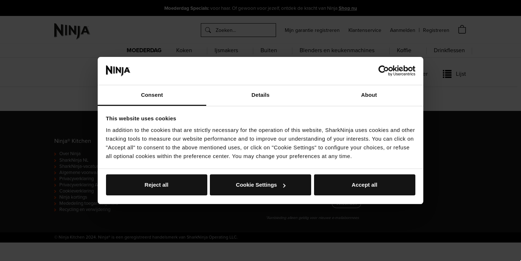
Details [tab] (260, 95)
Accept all (364, 185)
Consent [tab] (152, 95)
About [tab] (369, 95)
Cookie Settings (260, 185)
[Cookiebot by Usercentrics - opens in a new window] (383, 70)
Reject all (157, 185)
